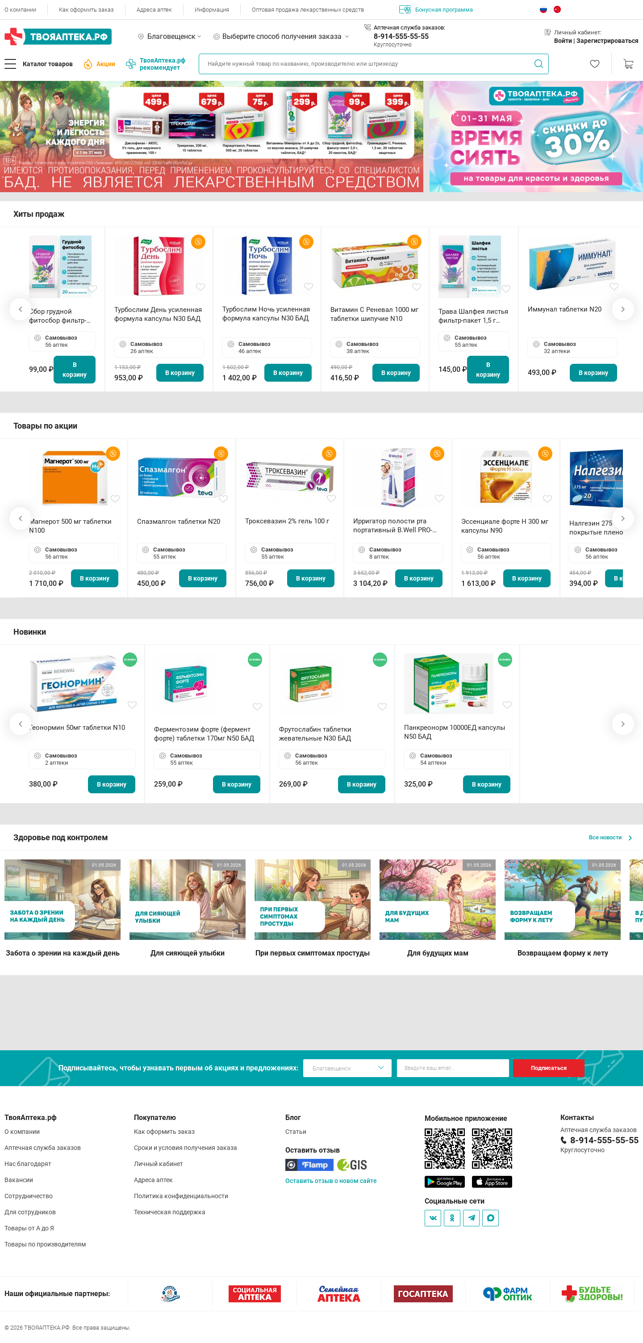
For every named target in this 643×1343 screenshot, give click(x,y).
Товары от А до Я (29, 1228)
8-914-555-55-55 (401, 36)
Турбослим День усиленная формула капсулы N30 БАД (158, 314)
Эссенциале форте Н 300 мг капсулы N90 (504, 526)
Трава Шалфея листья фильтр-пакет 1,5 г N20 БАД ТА (473, 316)
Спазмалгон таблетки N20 (178, 522)
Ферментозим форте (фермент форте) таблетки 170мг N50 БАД (204, 733)
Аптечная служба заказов (42, 1147)
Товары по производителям (45, 1244)
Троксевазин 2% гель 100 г (287, 521)
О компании (20, 9)
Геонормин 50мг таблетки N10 (77, 728)
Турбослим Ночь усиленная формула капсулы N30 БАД (266, 313)
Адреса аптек (154, 9)
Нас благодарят (27, 1163)
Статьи (295, 1131)
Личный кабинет (158, 1163)
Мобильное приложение (466, 1118)
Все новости (610, 837)
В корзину (75, 369)
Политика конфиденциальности (181, 1196)
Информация (212, 9)
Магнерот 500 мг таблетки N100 (70, 526)
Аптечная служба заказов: (409, 27)
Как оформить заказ (86, 9)
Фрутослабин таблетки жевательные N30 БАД (315, 733)
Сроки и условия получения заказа (185, 1147)
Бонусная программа (436, 9)
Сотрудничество (28, 1196)
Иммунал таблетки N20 (564, 309)
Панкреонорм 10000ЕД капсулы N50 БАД (454, 732)
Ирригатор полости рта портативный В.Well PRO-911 (392, 526)
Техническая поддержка (169, 1212)
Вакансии (18, 1179)
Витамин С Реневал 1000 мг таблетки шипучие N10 (374, 314)
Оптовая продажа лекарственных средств (308, 9)
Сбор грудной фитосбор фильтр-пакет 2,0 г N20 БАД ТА (60, 316)
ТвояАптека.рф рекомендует (155, 64)
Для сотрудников (30, 1212)
